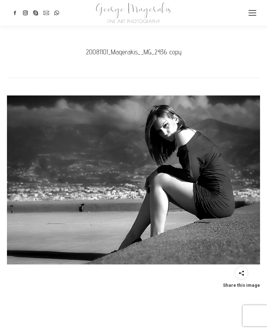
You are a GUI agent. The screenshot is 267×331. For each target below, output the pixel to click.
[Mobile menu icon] (252, 13)
